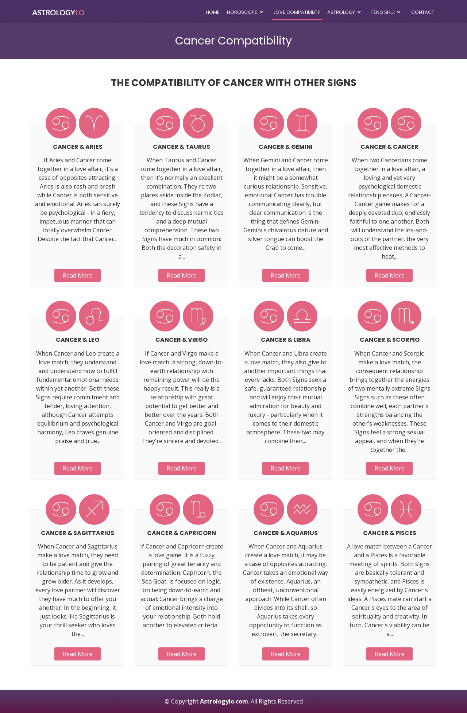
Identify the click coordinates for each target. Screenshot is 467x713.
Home (213, 12)
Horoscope (242, 12)
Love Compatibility (297, 12)
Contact (422, 12)
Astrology (341, 12)
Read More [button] (78, 275)
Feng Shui (383, 12)
